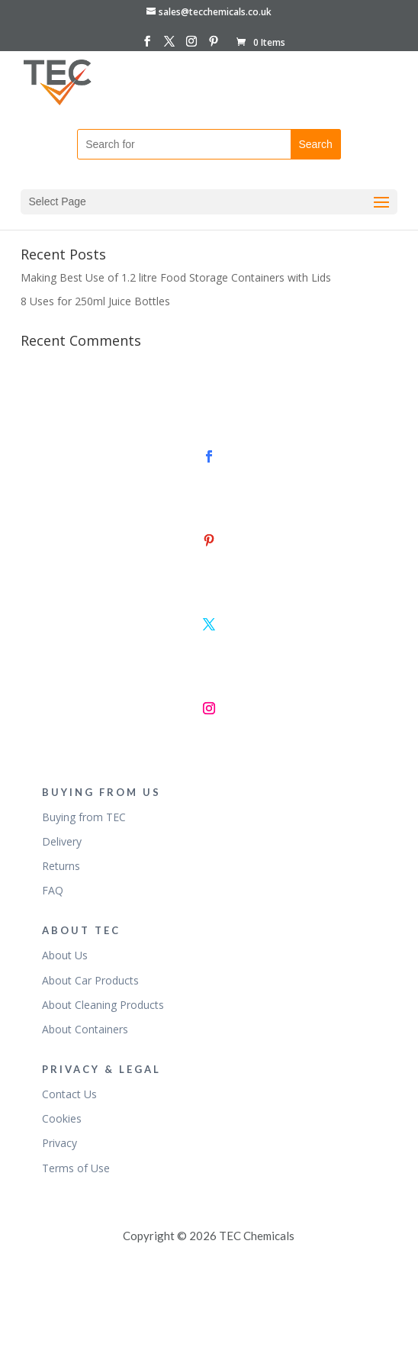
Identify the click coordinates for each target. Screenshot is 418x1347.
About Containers (85, 1029)
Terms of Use (76, 1168)
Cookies (62, 1118)
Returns (61, 866)
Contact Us (69, 1094)
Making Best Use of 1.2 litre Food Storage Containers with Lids (176, 277)
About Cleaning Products (103, 1004)
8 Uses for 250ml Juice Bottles (95, 301)
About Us (65, 955)
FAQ (52, 890)
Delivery (62, 841)
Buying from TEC (84, 817)
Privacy (59, 1143)
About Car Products (90, 980)
